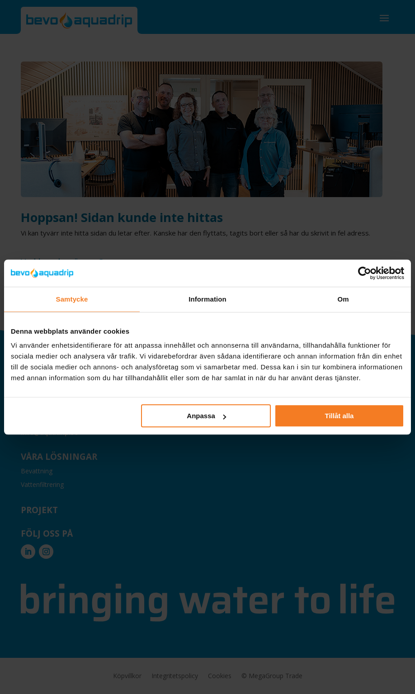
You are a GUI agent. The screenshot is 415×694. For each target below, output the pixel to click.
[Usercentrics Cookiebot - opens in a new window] (364, 273)
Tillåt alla (339, 416)
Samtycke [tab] (72, 299)
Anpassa (206, 416)
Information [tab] (207, 299)
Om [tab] (343, 299)
